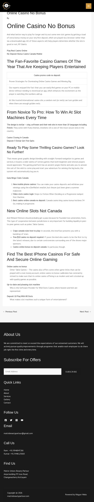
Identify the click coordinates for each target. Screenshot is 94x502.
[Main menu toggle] (88, 6)
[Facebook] (6, 420)
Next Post (85, 311)
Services (7, 396)
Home (6, 389)
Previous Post (10, 311)
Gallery (7, 399)
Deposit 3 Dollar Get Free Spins (20, 140)
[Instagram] (17, 420)
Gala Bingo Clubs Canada (17, 178)
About (6, 393)
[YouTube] (22, 420)
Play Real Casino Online (17, 50)
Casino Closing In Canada (17, 137)
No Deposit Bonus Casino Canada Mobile (24, 53)
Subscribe (71, 371)
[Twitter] (11, 420)
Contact (7, 402)
